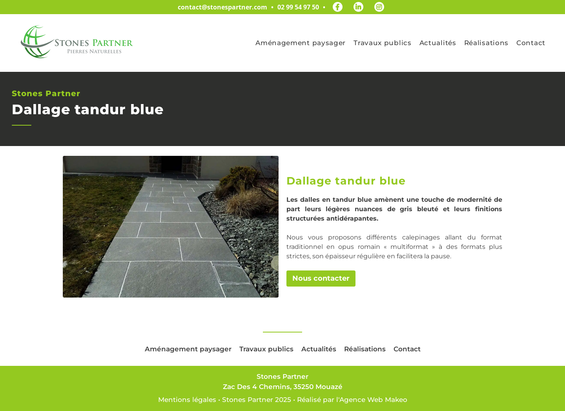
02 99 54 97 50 (298, 7)
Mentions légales (187, 400)
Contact (530, 43)
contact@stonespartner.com (222, 7)
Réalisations (486, 43)
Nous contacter (321, 278)
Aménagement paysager (300, 43)
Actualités (437, 43)
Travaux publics (383, 43)
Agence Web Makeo (373, 400)
